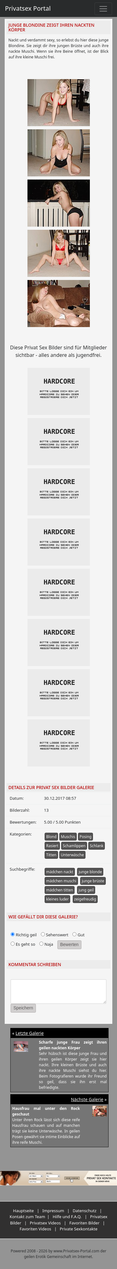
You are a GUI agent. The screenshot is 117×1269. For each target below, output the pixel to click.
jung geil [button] (86, 890)
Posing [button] (85, 836)
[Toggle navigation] (103, 9)
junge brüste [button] (93, 881)
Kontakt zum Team (27, 1216)
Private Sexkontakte (78, 1229)
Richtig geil (24, 935)
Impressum (53, 1210)
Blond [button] (51, 836)
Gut (78, 935)
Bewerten (69, 944)
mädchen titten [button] (59, 890)
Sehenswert (54, 935)
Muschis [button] (68, 836)
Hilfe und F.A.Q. (67, 1216)
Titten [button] (51, 855)
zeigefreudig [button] (85, 899)
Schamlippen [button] (74, 845)
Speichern (23, 1007)
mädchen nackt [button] (59, 871)
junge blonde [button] (90, 871)
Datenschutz (84, 1210)
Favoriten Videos (35, 1229)
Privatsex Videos (45, 1223)
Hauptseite (23, 1210)
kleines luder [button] (57, 899)
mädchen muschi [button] (61, 881)
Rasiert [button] (52, 845)
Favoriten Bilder (84, 1223)
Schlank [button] (96, 845)
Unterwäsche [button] (72, 855)
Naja (46, 944)
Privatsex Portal (28, 8)
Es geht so (23, 944)
